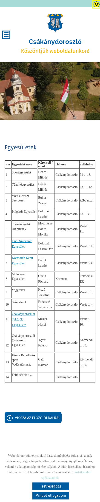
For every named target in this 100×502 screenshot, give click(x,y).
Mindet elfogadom (50, 495)
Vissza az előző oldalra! (37, 418)
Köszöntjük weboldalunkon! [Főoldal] (55, 46)
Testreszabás (50, 486)
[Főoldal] (55, 23)
